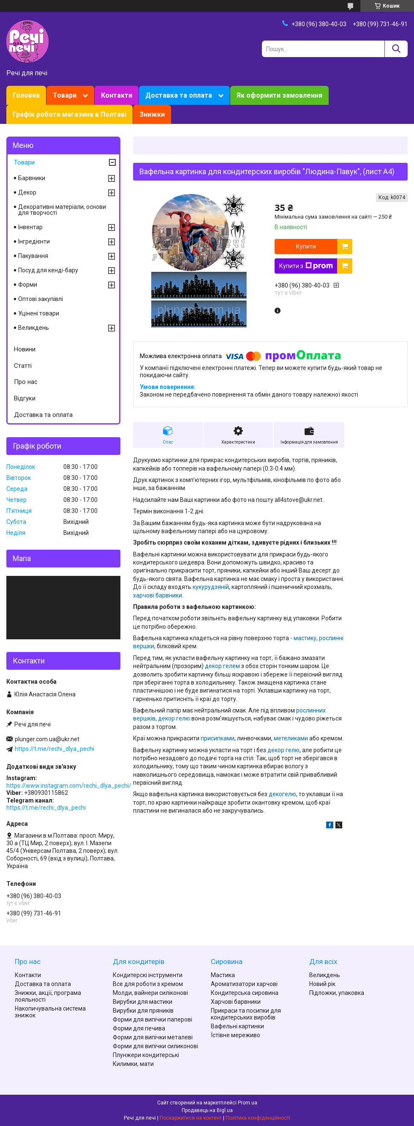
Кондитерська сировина (244, 992)
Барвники (31, 178)
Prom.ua (247, 1103)
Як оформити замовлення (279, 95)
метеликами (291, 738)
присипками (217, 738)
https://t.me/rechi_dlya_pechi (54, 748)
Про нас (26, 382)
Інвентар (30, 227)
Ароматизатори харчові (244, 984)
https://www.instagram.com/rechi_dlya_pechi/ (68, 785)
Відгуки (24, 398)
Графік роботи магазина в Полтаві (69, 114)
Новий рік (322, 984)
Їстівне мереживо (235, 1035)
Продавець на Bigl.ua (207, 1110)
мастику (305, 638)
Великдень (33, 327)
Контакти (116, 95)
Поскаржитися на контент (191, 1118)
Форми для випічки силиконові (155, 1046)
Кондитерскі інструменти (147, 975)
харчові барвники (157, 595)
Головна (26, 95)
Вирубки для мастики (142, 1001)
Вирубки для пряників (143, 1010)
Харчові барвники (236, 1001)
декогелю (282, 794)
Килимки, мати (133, 1063)
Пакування (33, 255)
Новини (24, 349)
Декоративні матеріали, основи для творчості (62, 209)
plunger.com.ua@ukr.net (47, 739)
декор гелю (174, 718)
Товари (64, 95)
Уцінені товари (38, 313)
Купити (306, 246)
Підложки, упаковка (336, 992)
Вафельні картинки (237, 1026)
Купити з (306, 266)
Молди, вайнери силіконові (150, 992)
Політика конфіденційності (258, 1118)
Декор (27, 192)
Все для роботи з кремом (148, 984)
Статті (23, 366)
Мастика (223, 975)
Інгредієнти (34, 241)
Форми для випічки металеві (153, 1037)
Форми (27, 284)
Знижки (152, 114)
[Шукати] (396, 49)
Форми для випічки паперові (152, 1019)
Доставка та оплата (178, 95)
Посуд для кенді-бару (48, 270)
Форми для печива (139, 1028)
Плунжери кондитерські (146, 1055)
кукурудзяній (211, 587)
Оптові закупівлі (40, 299)
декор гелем (222, 666)
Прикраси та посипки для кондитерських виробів (246, 1014)
